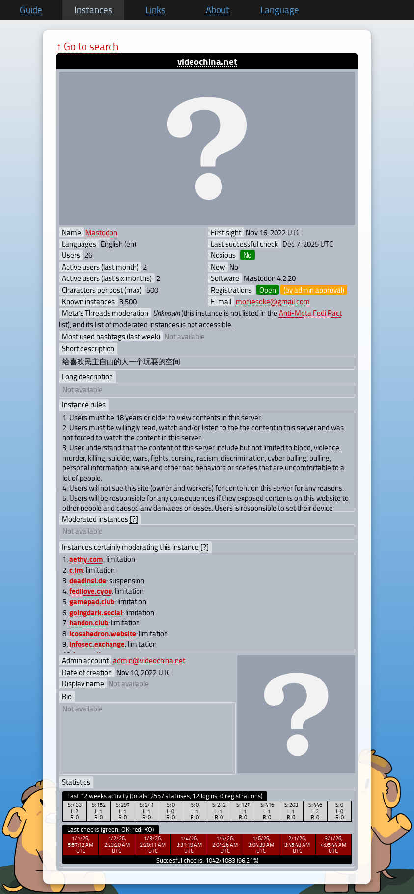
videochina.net (207, 61)
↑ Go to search (87, 46)
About (217, 9)
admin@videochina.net (149, 660)
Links (155, 9)
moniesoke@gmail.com (273, 301)
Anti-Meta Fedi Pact (310, 313)
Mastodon (101, 232)
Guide (31, 9)
